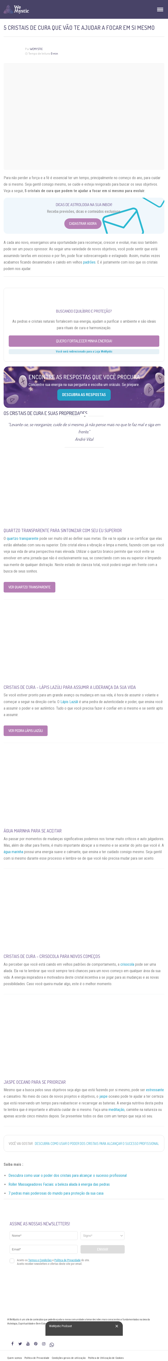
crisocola (127, 964)
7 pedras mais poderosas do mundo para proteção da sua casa (55, 1193)
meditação (116, 1109)
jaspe (103, 1096)
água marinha (13, 852)
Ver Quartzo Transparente (29, 587)
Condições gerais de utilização (69, 1358)
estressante (155, 1090)
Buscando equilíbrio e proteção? (84, 311)
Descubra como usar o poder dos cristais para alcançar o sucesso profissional (97, 1143)
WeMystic (36, 49)
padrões (89, 262)
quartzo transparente (22, 538)
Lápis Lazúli (69, 701)
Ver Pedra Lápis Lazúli (25, 731)
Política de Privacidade (36, 1358)
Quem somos (14, 1358)
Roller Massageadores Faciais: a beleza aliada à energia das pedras (59, 1184)
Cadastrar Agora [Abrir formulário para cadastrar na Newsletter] (83, 223)
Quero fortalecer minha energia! (84, 341)
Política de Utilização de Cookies (106, 1358)
